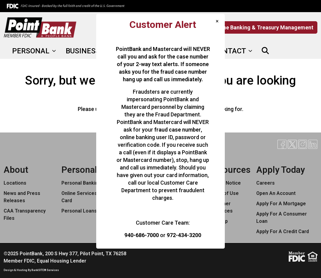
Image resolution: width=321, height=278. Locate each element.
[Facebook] (278, 50)
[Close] (217, 21)
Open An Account (276, 193)
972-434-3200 (184, 235)
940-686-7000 (141, 235)
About (16, 170)
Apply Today (280, 170)
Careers (265, 183)
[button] (265, 50)
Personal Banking (81, 183)
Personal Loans (79, 211)
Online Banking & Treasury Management (263, 27)
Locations (15, 183)
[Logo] (40, 27)
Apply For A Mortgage (281, 203)
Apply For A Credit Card (282, 231)
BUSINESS (84, 51)
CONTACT (230, 51)
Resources (229, 170)
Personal (79, 170)
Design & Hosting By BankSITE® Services (31, 270)
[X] (288, 50)
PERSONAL (31, 51)
